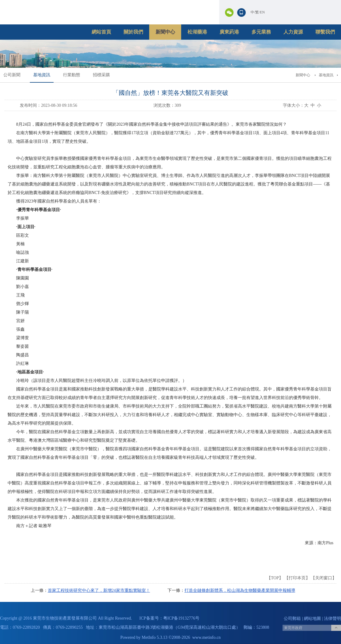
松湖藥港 (197, 31)
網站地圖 (312, 618)
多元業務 (261, 31)
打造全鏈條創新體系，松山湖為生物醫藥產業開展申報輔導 (240, 590)
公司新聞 (11, 75)
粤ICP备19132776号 (181, 618)
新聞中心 (165, 31)
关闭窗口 (323, 578)
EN (262, 12)
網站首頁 (101, 31)
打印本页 (297, 578)
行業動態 (71, 75)
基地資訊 (41, 75)
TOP (275, 578)
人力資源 (293, 31)
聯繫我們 (325, 31)
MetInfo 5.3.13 (154, 637)
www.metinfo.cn (206, 637)
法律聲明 (332, 618)
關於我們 (133, 31)
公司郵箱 (292, 618)
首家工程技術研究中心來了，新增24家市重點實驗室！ (99, 590)
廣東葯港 (229, 31)
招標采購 (101, 75)
